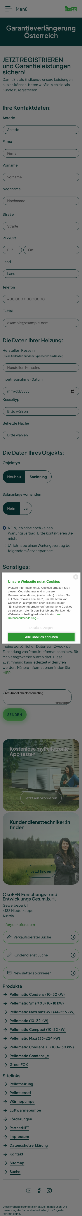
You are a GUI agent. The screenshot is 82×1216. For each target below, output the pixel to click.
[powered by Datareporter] (76, 579)
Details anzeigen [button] (40, 628)
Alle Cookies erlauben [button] (41, 637)
